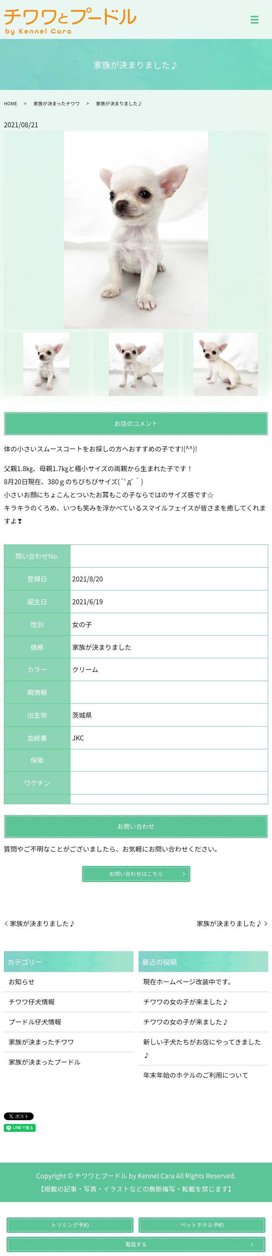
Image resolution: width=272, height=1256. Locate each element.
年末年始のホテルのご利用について (195, 1075)
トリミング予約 (70, 1225)
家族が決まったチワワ (56, 103)
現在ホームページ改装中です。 (188, 981)
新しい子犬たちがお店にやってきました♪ (202, 1048)
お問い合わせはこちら (136, 873)
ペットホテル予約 (202, 1225)
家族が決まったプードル (44, 1062)
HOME (10, 103)
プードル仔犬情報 (35, 1021)
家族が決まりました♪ (42, 923)
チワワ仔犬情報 (32, 1001)
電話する (136, 1244)
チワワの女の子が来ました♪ (186, 1001)
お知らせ (22, 981)
